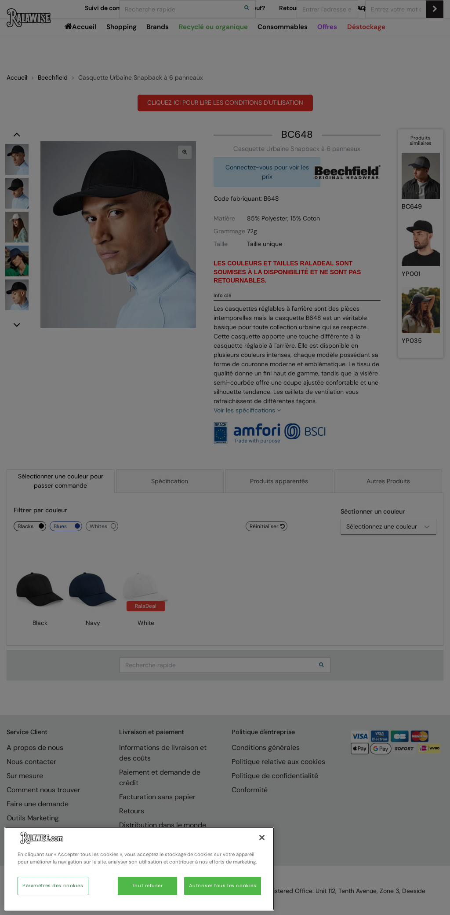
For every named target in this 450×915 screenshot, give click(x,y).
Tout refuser (147, 885)
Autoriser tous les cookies (223, 885)
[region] (139, 869)
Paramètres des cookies (52, 885)
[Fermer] (262, 837)
